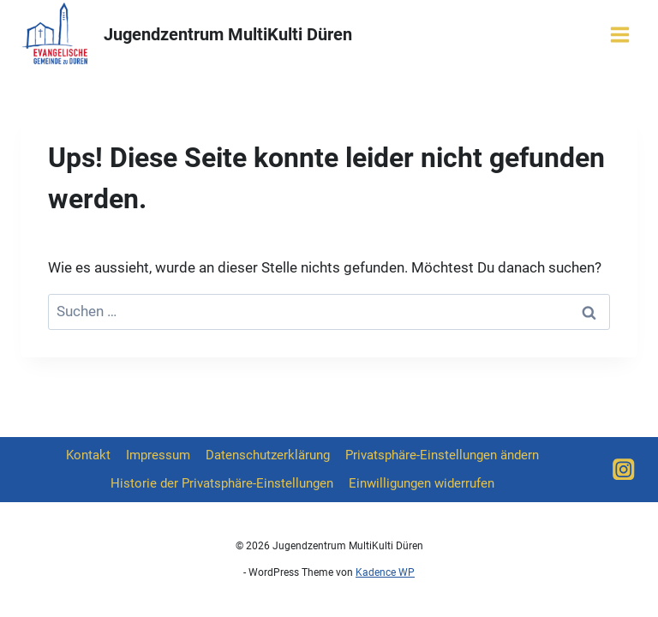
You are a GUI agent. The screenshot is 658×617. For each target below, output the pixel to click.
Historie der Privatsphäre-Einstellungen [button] (222, 483)
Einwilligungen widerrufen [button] (421, 483)
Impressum (158, 455)
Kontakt (88, 455)
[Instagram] (623, 469)
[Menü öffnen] (619, 34)
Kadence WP (385, 572)
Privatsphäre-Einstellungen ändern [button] (442, 455)
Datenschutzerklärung (268, 455)
